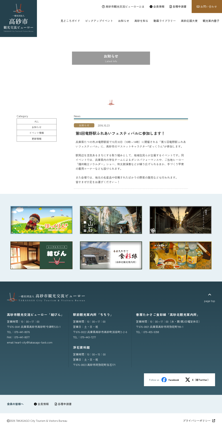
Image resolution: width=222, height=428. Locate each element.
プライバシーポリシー (199, 420)
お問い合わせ (207, 6)
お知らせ (36, 127)
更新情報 (36, 138)
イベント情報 (36, 133)
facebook (170, 379)
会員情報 (41, 404)
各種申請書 (63, 404)
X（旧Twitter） (197, 379)
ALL (37, 121)
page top (209, 298)
